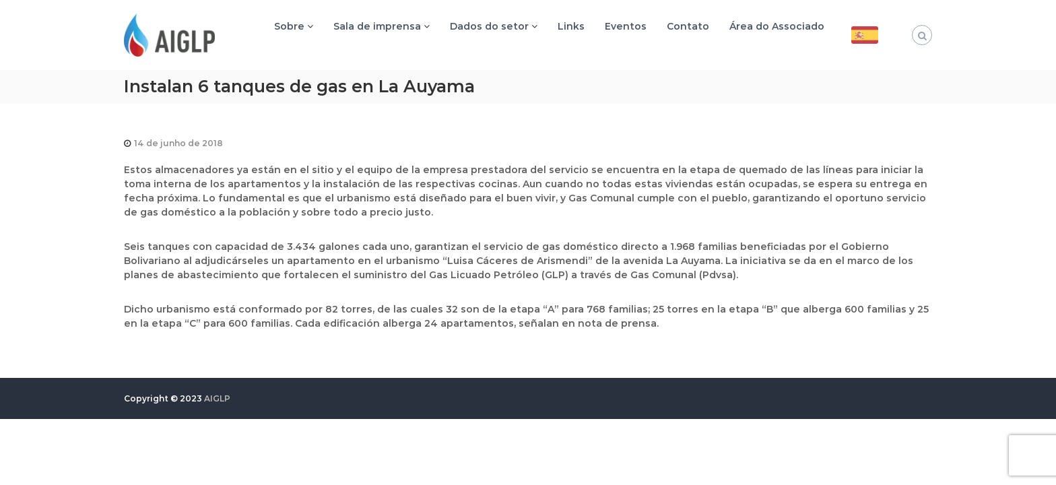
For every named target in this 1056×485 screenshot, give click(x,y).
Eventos (626, 26)
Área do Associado (776, 26)
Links (571, 26)
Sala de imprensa (377, 26)
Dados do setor (489, 26)
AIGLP (217, 398)
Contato (688, 26)
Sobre (289, 26)
